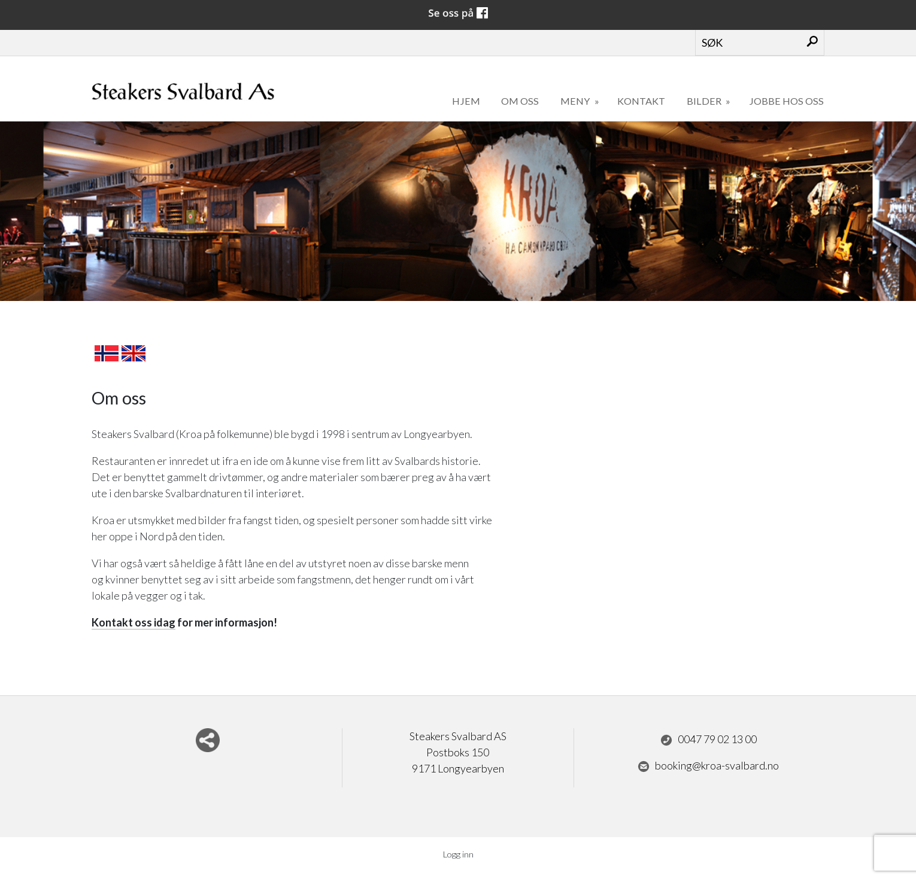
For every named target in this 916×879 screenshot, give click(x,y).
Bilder (705, 101)
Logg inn (458, 854)
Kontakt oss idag (133, 622)
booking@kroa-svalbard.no (708, 766)
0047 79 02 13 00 (708, 739)
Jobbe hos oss (786, 101)
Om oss (520, 101)
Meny (576, 101)
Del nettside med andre (208, 740)
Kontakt (641, 101)
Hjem (466, 101)
